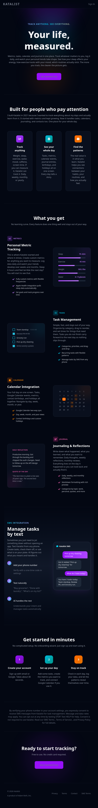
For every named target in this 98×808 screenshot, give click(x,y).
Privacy (55, 793)
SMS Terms (49, 719)
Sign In (91, 4)
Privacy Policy (83, 719)
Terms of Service (64, 719)
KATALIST (11, 4)
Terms (64, 793)
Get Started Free (49, 76)
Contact (74, 793)
